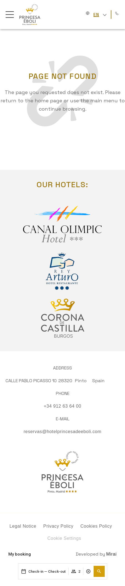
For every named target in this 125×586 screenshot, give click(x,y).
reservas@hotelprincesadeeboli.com (62, 431)
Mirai (111, 554)
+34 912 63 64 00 (62, 406)
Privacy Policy (58, 526)
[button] (99, 571)
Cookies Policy (96, 526)
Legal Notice (22, 526)
